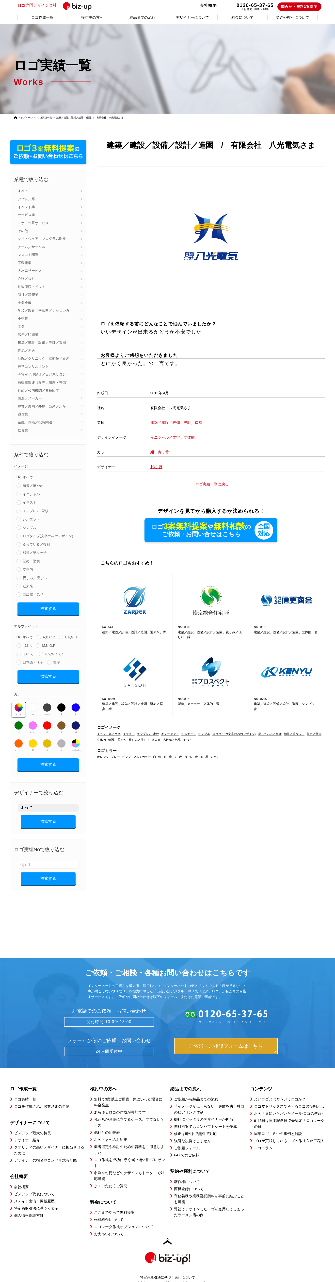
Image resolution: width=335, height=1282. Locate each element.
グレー (47, 706)
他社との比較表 (107, 1124)
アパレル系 (26, 199)
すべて (23, 191)
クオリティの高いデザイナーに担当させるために (49, 1141)
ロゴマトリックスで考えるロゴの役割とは (289, 1098)
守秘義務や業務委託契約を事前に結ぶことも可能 (209, 1190)
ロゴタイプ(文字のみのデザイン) (48, 536)
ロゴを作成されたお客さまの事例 (41, 1098)
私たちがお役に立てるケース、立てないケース (129, 1114)
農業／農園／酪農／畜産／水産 (42, 406)
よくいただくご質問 (110, 1177)
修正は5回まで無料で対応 (195, 1125)
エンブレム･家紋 (35, 511)
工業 (21, 327)
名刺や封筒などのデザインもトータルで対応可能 (129, 1167)
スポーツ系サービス (33, 223)
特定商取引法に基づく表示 (36, 1200)
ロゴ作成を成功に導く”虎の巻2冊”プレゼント (129, 1154)
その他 (23, 231)
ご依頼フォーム (187, 1139)
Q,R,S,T (29, 652)
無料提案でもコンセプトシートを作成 (205, 1118)
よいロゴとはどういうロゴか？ (280, 1090)
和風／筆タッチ (35, 553)
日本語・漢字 (33, 661)
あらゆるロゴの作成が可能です (120, 1103)
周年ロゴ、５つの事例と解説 (278, 1125)
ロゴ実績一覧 (44, 117)
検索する (48, 607)
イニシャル (31, 494)
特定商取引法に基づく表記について (167, 1269)
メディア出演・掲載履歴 (34, 1192)
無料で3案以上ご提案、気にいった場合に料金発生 (128, 1093)
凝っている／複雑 (36, 544)
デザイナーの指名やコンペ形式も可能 (45, 1151)
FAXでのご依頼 (186, 1146)
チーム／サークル (31, 247)
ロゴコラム (263, 1139)
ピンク (33, 724)
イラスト (29, 502)
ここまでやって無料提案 (114, 1204)
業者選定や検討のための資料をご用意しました (129, 1141)
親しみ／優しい (35, 578)
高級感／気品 (33, 595)
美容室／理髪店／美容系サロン (42, 374)
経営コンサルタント (33, 366)
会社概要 (208, 5)
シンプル (29, 528)
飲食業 (23, 430)
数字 (56, 661)
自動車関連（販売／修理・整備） (43, 382)
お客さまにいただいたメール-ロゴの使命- (288, 1105)
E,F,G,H (71, 635)
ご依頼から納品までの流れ (196, 1090)
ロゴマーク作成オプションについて (123, 1218)
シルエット (31, 519)
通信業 (23, 414)
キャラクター (170, 734)
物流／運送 (26, 350)
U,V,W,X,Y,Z (54, 652)
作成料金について (109, 1211)
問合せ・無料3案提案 (299, 7)
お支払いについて (109, 1225)
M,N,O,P (48, 644)
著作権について (187, 1173)
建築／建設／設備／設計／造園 (42, 343)
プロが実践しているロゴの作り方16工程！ (289, 1132)
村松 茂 (156, 467)
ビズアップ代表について (34, 1185)
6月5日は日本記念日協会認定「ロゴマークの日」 (289, 1115)
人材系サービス (30, 271)
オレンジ (18, 742)
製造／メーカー (30, 398)
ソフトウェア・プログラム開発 (42, 239)
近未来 (28, 586)
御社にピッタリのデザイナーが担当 (203, 1111)
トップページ (25, 117)
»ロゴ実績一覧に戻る (210, 484)
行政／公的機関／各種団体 (38, 390)
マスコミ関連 (28, 255)
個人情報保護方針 (29, 1207)
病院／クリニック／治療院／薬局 (43, 358)
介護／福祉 (26, 279)
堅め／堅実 (31, 561)
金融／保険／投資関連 (35, 422)
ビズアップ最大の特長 (32, 1124)
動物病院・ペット (31, 287)
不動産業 (25, 263)
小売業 (23, 318)
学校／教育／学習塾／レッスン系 (43, 311)
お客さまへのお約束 (110, 1131)
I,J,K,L (27, 644)
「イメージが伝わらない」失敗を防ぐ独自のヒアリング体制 (209, 1101)
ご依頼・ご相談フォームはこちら (226, 1037)
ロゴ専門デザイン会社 (57, 5)
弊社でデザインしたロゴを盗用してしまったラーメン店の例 (209, 1203)
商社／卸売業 (28, 295)
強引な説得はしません (192, 1132)
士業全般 (25, 303)
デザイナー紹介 (27, 1131)
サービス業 (26, 215)
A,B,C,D (49, 635)
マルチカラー (75, 742)
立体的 (28, 569)
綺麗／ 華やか (117, 740)
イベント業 (26, 207)
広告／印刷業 (28, 334)
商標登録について (189, 1180)
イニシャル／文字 (165, 437)
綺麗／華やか (33, 486)
